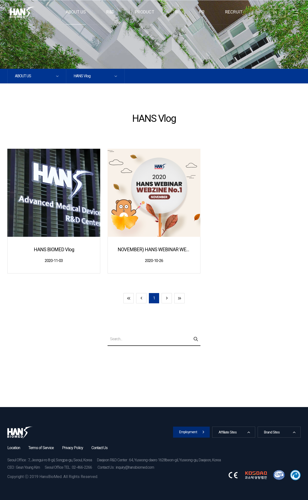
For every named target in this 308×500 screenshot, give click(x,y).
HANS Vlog (82, 76)
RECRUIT (233, 11)
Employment (188, 432)
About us (76, 11)
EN (275, 12)
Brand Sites (272, 432)
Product (144, 11)
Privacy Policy (72, 447)
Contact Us (99, 447)
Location (13, 447)
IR (177, 11)
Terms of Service (41, 447)
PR (202, 11)
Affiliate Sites (228, 432)
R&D (110, 11)
